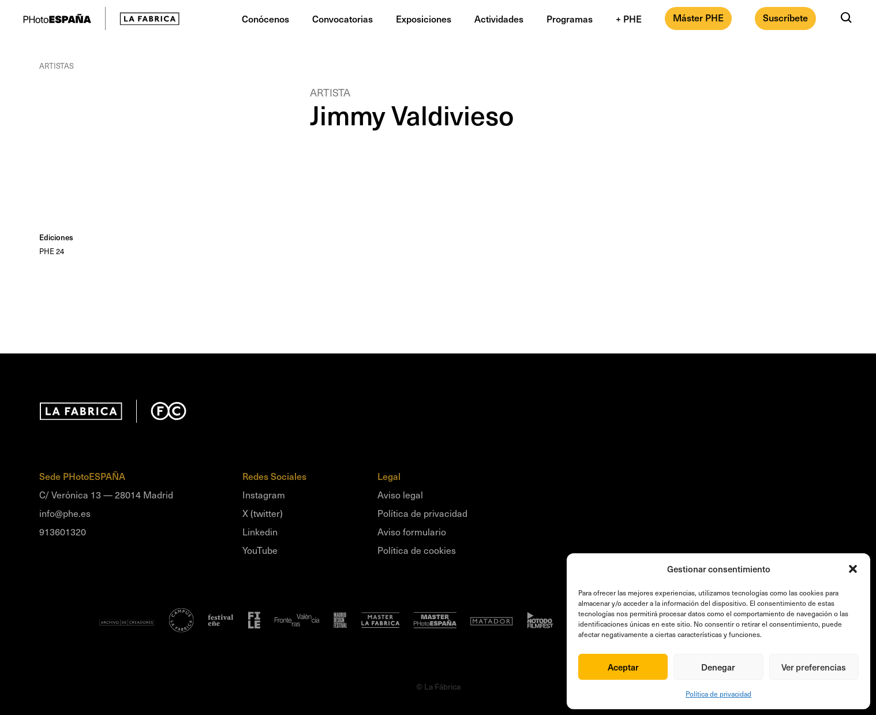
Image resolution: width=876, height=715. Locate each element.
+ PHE (629, 18)
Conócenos (265, 18)
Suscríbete (785, 17)
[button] (853, 569)
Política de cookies (416, 550)
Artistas (56, 65)
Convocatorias (342, 18)
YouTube (260, 550)
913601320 (62, 531)
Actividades (498, 18)
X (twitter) (262, 513)
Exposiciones (423, 18)
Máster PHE (698, 17)
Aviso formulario (411, 531)
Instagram (263, 494)
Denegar (718, 667)
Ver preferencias (813, 667)
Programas (569, 18)
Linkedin (260, 531)
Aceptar (623, 667)
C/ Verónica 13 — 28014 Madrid (106, 494)
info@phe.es (65, 513)
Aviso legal (400, 494)
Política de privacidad (718, 693)
